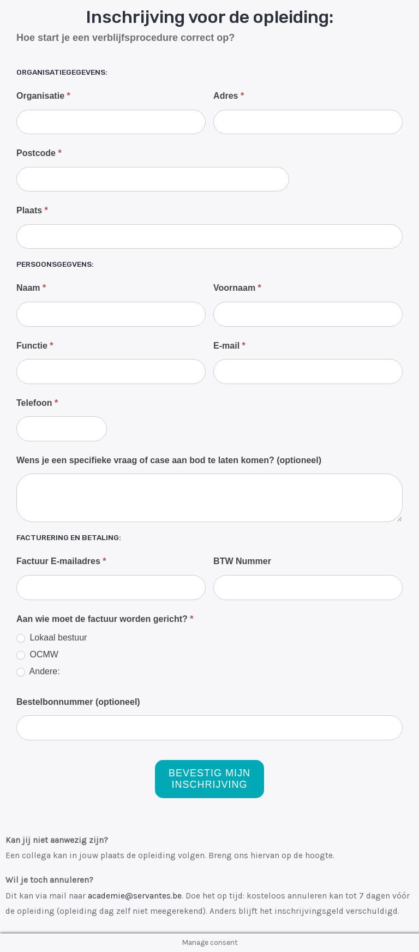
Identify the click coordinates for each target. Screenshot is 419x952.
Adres (228, 95)
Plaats (32, 210)
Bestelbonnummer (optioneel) (78, 701)
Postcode (39, 153)
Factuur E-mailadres (61, 561)
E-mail (229, 345)
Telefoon (37, 403)
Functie (34, 345)
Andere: (38, 671)
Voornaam (237, 287)
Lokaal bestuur (51, 638)
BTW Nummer (242, 561)
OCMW (37, 655)
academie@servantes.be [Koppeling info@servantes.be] (135, 896)
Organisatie (43, 95)
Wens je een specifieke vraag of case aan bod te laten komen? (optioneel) (168, 460)
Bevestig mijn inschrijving (209, 779)
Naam (31, 287)
